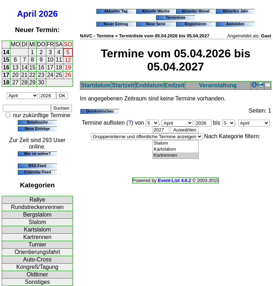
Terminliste (175, 17)
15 (6, 60)
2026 (48, 14)
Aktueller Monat (195, 11)
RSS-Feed (37, 165)
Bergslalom (37, 215)
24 (50, 75)
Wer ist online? (37, 153)
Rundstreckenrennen (37, 207)
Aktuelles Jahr (235, 11)
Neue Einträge (37, 128)
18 (59, 67)
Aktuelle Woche (156, 11)
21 (24, 75)
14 (6, 52)
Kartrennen (37, 237)
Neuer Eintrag (115, 24)
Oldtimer (37, 274)
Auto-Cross (37, 259)
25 (59, 75)
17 (50, 67)
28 (24, 82)
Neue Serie (156, 24)
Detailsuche (37, 122)
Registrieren (195, 24)
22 (32, 75)
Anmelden (235, 24)
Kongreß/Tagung (37, 267)
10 (50, 60)
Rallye (37, 200)
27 (15, 82)
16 (6, 67)
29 (32, 82)
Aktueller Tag (116, 11)
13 (15, 67)
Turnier (37, 244)
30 (41, 82)
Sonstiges (37, 282)
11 (59, 60)
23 (41, 75)
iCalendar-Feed (37, 172)
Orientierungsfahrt (37, 252)
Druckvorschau (100, 111)
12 (68, 60)
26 (68, 75)
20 (15, 75)
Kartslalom (37, 230)
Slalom (37, 222)
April (27, 14)
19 (68, 67)
